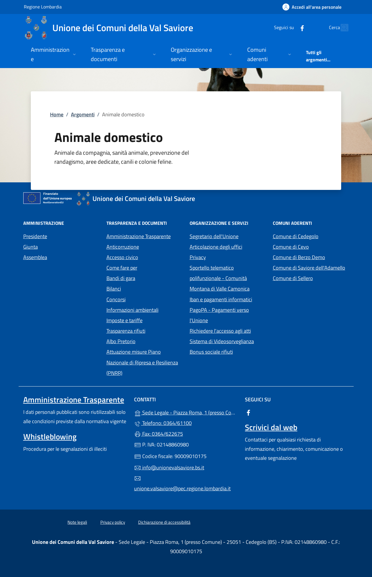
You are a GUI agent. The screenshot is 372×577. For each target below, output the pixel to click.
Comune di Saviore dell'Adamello (311, 267)
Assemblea (35, 257)
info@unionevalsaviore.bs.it (169, 467)
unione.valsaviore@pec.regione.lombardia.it (182, 483)
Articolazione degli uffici (216, 247)
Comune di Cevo (311, 246)
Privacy (224, 256)
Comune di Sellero (311, 277)
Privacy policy (112, 522)
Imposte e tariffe (124, 320)
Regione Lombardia (43, 6)
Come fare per (121, 268)
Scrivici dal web (271, 427)
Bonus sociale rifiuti (211, 352)
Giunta (30, 247)
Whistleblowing (49, 436)
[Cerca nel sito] (341, 28)
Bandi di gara (120, 278)
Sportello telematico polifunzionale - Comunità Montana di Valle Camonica (228, 278)
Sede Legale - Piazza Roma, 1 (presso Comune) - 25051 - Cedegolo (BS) (186, 411)
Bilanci (113, 289)
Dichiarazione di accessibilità (164, 522)
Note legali (77, 522)
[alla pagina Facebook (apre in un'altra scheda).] (290, 27)
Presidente (35, 236)
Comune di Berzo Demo (311, 256)
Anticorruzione (122, 247)
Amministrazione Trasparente (138, 236)
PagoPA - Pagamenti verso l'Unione (225, 315)
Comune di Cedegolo (311, 235)
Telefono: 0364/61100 (163, 423)
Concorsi (116, 299)
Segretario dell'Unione (214, 236)
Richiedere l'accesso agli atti (220, 331)
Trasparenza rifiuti (125, 331)
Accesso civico (122, 257)
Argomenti (83, 114)
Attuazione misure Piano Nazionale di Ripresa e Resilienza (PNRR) (142, 362)
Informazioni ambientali (132, 310)
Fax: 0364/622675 (158, 434)
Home (56, 114)
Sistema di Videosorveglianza (222, 341)
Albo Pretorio (144, 340)
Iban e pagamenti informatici (221, 299)
